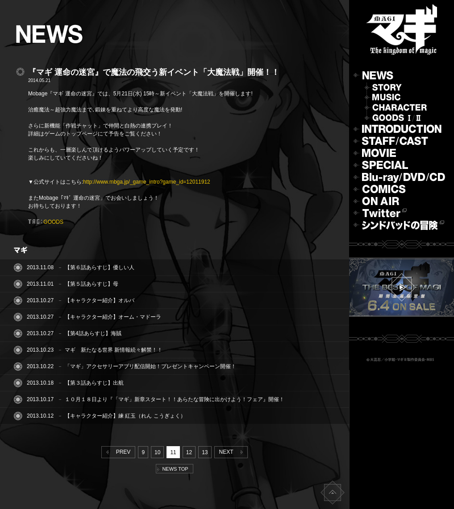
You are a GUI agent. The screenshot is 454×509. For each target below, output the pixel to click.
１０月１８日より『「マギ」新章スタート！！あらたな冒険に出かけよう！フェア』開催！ (174, 399)
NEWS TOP (172, 469)
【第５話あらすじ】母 (91, 284)
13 (205, 452)
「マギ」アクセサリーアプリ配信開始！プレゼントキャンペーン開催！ (150, 366)
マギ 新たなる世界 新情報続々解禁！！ (113, 350)
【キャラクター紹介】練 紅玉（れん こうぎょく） (125, 416)
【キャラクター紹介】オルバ (99, 300)
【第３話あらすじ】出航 (94, 383)
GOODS (53, 222)
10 (157, 452)
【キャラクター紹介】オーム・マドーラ (113, 317)
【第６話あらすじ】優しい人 (99, 267)
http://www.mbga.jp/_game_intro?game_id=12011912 (146, 182)
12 (189, 452)
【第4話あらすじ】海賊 (93, 333)
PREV (116, 452)
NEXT (232, 452)
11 (173, 452)
